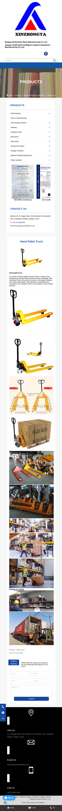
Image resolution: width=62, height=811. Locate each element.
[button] (31, 65)
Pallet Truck (51, 95)
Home (11, 95)
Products (18, 95)
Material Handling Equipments (34, 95)
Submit (31, 699)
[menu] (31, 65)
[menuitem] (31, 65)
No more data (18, 653)
